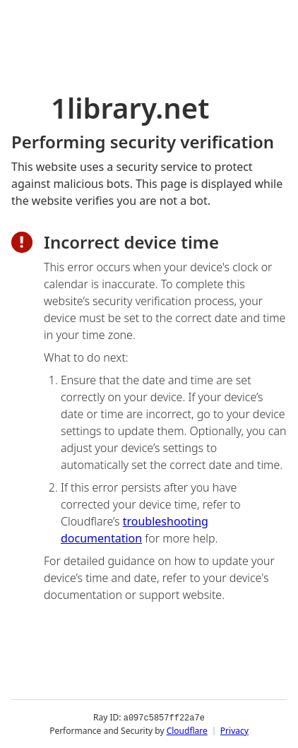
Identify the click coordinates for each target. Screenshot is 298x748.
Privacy (234, 730)
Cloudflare (187, 730)
